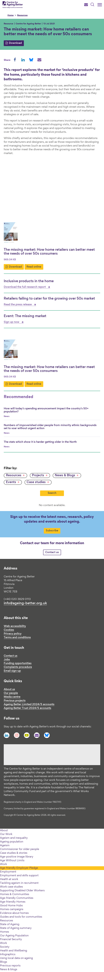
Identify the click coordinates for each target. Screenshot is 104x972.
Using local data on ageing (16, 958)
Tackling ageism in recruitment (19, 883)
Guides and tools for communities (21, 917)
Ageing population (11, 842)
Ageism (5, 845)
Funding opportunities (17, 663)
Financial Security (11, 939)
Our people (11, 693)
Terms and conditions (17, 637)
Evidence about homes (14, 913)
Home (10, 15)
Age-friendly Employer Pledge (19, 868)
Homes (4, 932)
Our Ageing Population (14, 935)
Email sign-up (12, 671)
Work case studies (11, 887)
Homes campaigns (11, 909)
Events (11, 482)
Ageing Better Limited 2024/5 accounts (29, 704)
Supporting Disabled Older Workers (22, 890)
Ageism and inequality (14, 838)
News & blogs (8, 969)
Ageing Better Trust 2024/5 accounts (27, 708)
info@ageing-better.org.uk (25, 603)
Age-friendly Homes (12, 902)
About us (9, 689)
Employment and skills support (19, 875)
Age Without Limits (12, 860)
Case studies (36, 482)
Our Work (6, 834)
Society (4, 947)
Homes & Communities (14, 894)
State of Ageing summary (16, 928)
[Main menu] (99, 4)
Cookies (9, 630)
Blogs (3, 962)
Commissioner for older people (19, 849)
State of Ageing (9, 924)
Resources (22, 15)
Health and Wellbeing (13, 950)
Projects (38, 475)
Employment (8, 872)
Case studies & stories (13, 853)
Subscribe (52, 530)
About (4, 830)
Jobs (7, 659)
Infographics (7, 954)
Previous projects (15, 700)
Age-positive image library (16, 857)
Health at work (9, 879)
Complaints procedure (18, 667)
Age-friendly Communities (16, 898)
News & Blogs (65, 475)
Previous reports (10, 965)
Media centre (12, 697)
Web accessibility (15, 626)
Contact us (52, 552)
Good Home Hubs (11, 905)
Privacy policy (12, 634)
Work (3, 864)
